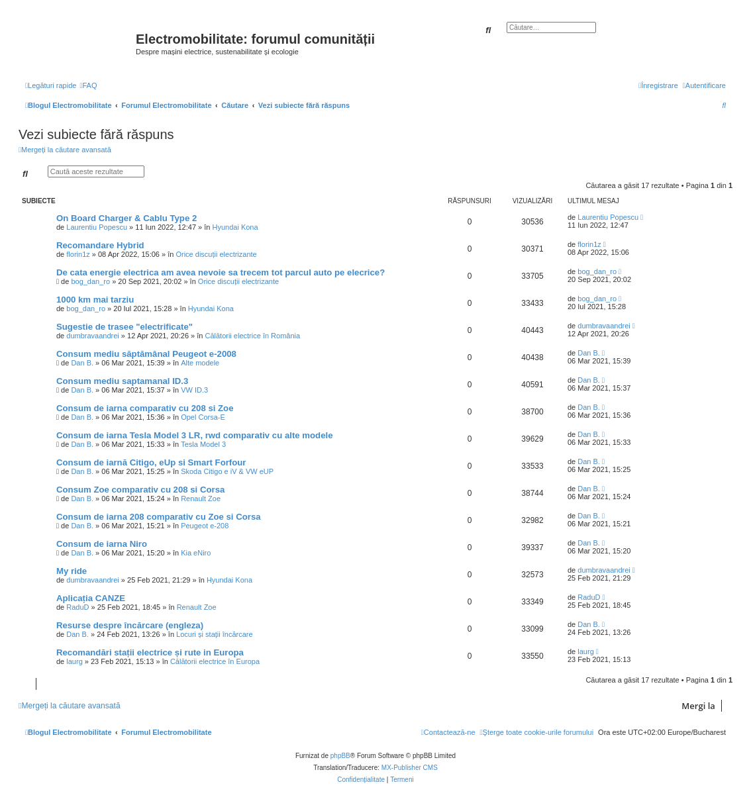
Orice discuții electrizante (215, 254)
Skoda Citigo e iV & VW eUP (227, 471)
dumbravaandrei (92, 336)
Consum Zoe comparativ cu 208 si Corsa (140, 490)
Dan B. (82, 363)
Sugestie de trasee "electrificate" (124, 327)
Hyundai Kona (235, 227)
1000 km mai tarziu (95, 300)
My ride (71, 571)
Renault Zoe (201, 498)
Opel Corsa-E (203, 417)
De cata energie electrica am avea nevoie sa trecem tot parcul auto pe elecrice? (220, 272)
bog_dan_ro (90, 281)
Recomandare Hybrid (100, 245)
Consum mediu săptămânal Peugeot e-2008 (146, 354)
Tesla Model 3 (203, 444)
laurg (74, 661)
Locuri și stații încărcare (214, 634)
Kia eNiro (196, 553)
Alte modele (200, 363)
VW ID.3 (194, 390)
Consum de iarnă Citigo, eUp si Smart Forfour (151, 462)
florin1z (77, 254)
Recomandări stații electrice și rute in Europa (150, 652)
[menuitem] (88, 85)
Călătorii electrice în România (252, 336)
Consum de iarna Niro (101, 544)
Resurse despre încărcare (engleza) (129, 625)
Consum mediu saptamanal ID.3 (122, 381)
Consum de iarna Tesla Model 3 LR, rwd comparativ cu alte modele (194, 435)
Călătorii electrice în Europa (215, 661)
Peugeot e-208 (204, 526)
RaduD (77, 607)
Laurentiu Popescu (96, 227)
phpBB (340, 755)
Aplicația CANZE (90, 598)
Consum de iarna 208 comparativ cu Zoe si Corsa (158, 517)
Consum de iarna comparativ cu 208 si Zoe (145, 408)
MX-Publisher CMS (409, 767)
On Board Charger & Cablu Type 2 (126, 218)
